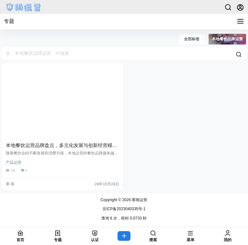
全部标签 (192, 39)
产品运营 (13, 162)
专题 (9, 21)
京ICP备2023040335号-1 (123, 209)
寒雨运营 (139, 200)
